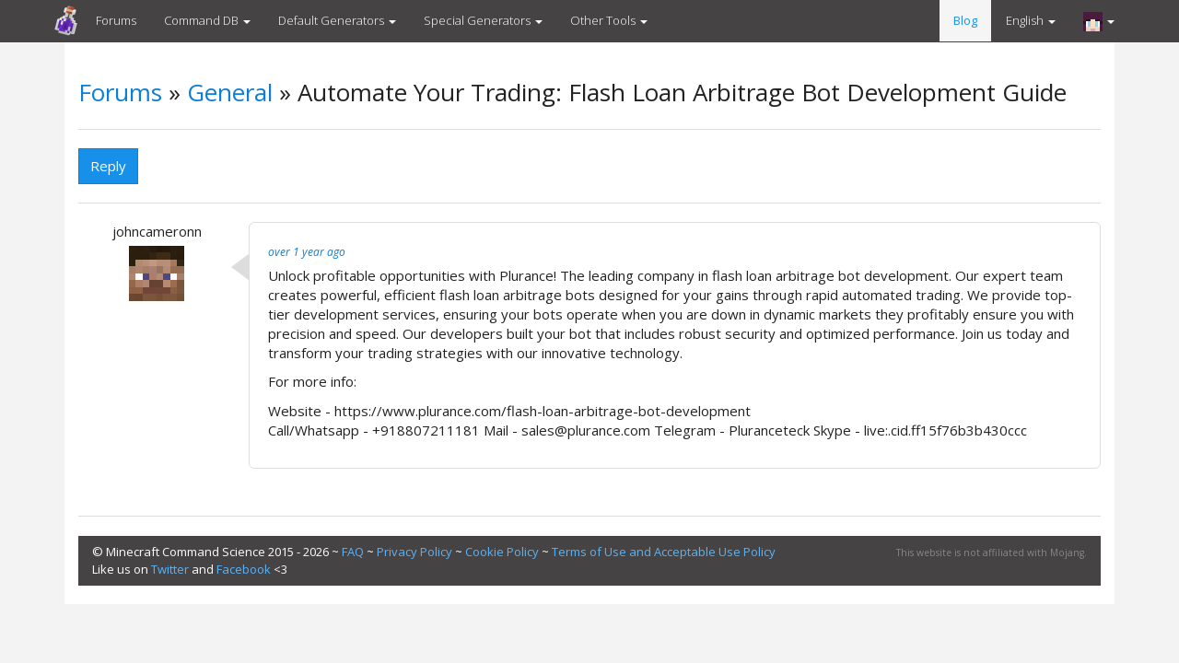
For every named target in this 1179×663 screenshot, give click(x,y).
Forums (116, 20)
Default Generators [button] (337, 20)
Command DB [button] (207, 20)
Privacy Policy (414, 551)
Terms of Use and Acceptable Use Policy (664, 551)
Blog (965, 20)
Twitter (170, 569)
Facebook (243, 569)
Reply (108, 166)
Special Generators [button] (483, 20)
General (230, 92)
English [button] (1031, 20)
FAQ (353, 551)
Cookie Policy (502, 551)
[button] (1098, 21)
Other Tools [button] (609, 20)
